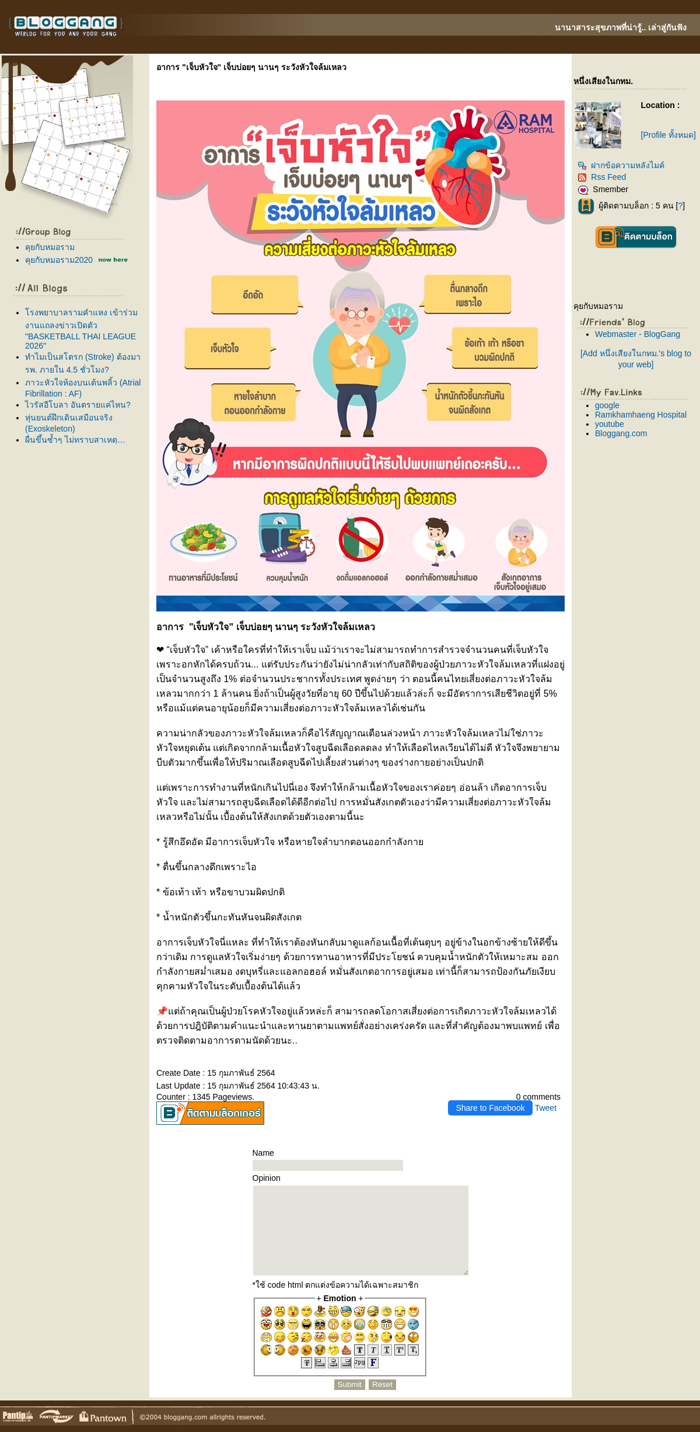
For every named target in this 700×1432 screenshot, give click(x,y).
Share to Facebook (490, 1108)
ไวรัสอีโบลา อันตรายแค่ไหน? (78, 404)
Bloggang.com (621, 433)
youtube (609, 424)
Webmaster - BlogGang (637, 334)
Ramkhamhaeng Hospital (641, 414)
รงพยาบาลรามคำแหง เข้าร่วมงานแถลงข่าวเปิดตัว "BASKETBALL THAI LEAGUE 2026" (81, 329)
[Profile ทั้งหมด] (668, 135)
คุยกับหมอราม (50, 247)
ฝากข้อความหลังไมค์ (621, 165)
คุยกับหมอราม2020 (59, 260)
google (607, 405)
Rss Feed (602, 177)
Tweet (545, 1108)
